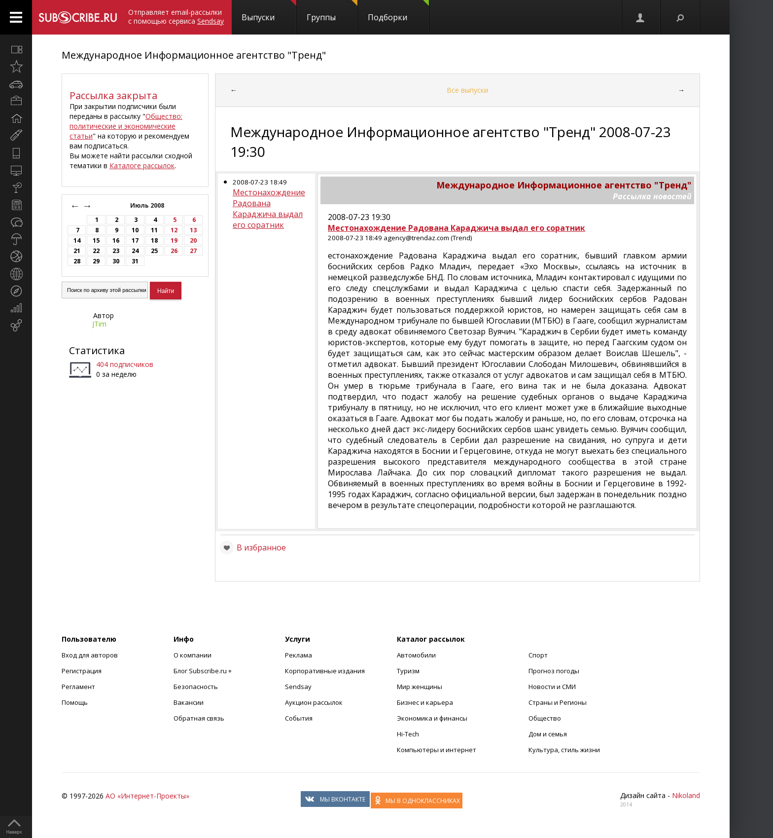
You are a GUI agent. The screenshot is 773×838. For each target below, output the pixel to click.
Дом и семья (547, 733)
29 (96, 261)
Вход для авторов (90, 655)
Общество (544, 718)
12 (174, 230)
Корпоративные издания (325, 670)
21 (76, 251)
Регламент (78, 686)
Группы (332, 11)
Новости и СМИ (552, 686)
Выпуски (269, 11)
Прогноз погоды (553, 670)
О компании (192, 655)
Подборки (398, 11)
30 (115, 261)
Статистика (97, 350)
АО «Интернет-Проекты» (147, 796)
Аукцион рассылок (314, 702)
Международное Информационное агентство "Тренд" (194, 55)
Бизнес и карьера (425, 702)
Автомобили (416, 655)
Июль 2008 (148, 205)
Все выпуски (467, 90)
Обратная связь (199, 718)
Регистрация (82, 670)
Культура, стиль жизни (564, 749)
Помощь (75, 702)
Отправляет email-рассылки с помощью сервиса (176, 16)
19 (174, 240)
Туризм (408, 670)
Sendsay (298, 686)
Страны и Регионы (557, 702)
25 (154, 251)
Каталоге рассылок (142, 165)
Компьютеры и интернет (436, 749)
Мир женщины (419, 686)
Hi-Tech (408, 733)
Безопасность (196, 686)
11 (154, 230)
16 (115, 240)
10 (135, 230)
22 (96, 251)
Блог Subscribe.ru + (203, 670)
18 (154, 240)
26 (174, 251)
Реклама (298, 655)
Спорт (538, 655)
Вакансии (189, 702)
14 (76, 240)
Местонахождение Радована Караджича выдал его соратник (269, 208)
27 (193, 251)
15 (96, 240)
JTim (99, 323)
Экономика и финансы (432, 718)
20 (193, 240)
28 (76, 261)
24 (135, 251)
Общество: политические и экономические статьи (126, 126)
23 (115, 251)
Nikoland (686, 795)
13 (193, 230)
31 (135, 261)
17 (135, 240)
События (299, 718)
